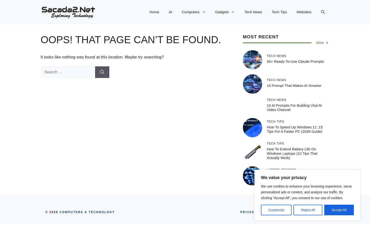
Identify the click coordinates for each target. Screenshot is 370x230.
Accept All (339, 210)
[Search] (102, 72)
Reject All (308, 210)
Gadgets (227, 12)
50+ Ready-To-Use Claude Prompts (295, 61)
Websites (304, 12)
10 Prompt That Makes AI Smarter (294, 86)
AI (170, 12)
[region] (307, 195)
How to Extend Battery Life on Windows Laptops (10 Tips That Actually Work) (292, 153)
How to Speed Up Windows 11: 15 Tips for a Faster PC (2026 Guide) (295, 129)
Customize (276, 210)
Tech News (253, 12)
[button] (323, 12)
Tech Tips (279, 12)
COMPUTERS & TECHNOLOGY (86, 212)
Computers (196, 12)
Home (154, 12)
